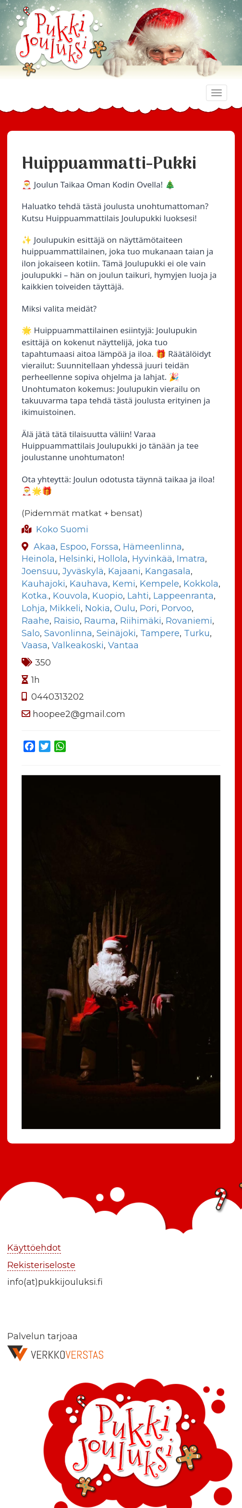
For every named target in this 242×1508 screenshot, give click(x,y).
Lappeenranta (183, 596)
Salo (31, 633)
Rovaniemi (189, 621)
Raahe (35, 621)
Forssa (105, 546)
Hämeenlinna (152, 546)
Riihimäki (140, 621)
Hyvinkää (152, 558)
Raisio (67, 621)
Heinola (38, 558)
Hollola (113, 558)
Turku (197, 633)
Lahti (138, 596)
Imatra (191, 558)
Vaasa (35, 645)
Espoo (73, 546)
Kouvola (70, 596)
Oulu (124, 608)
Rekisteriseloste (41, 1265)
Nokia (97, 608)
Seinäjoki (116, 633)
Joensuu (40, 571)
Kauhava (89, 583)
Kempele (159, 583)
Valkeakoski (78, 645)
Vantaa (123, 645)
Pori (148, 608)
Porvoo (176, 608)
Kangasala (168, 571)
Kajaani (124, 571)
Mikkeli (65, 608)
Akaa (45, 546)
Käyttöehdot (34, 1248)
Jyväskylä (83, 571)
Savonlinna (68, 633)
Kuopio (107, 596)
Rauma (100, 621)
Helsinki (76, 558)
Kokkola (200, 583)
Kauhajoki (43, 583)
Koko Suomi (62, 529)
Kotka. (35, 596)
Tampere (160, 633)
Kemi (123, 583)
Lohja (33, 608)
